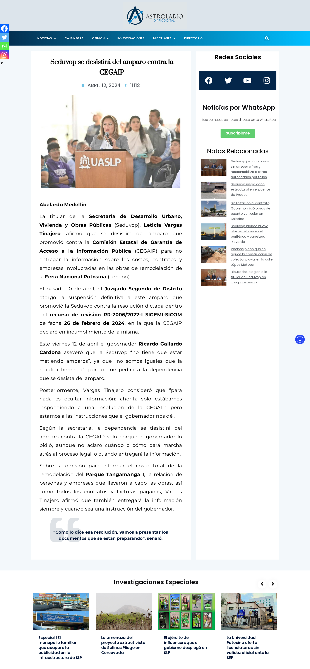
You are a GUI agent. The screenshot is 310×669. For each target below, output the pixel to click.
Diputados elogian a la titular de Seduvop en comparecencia (249, 276)
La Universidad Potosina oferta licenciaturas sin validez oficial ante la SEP (248, 647)
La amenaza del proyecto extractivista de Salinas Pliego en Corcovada (123, 645)
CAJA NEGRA (74, 38)
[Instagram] (4, 54)
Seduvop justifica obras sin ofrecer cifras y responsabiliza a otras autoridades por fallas (250, 169)
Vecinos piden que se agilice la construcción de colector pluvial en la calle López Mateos (252, 257)
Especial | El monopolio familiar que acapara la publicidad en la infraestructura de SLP (60, 647)
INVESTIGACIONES (130, 38)
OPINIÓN (100, 38)
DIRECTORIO (193, 38)
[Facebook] (4, 28)
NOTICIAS (46, 38)
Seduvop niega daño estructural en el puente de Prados (250, 189)
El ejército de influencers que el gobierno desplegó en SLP (185, 645)
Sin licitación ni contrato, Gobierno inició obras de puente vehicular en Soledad (250, 211)
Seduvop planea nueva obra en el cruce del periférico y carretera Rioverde (249, 234)
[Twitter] (4, 37)
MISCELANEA (164, 38)
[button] (267, 38)
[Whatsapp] (4, 46)
